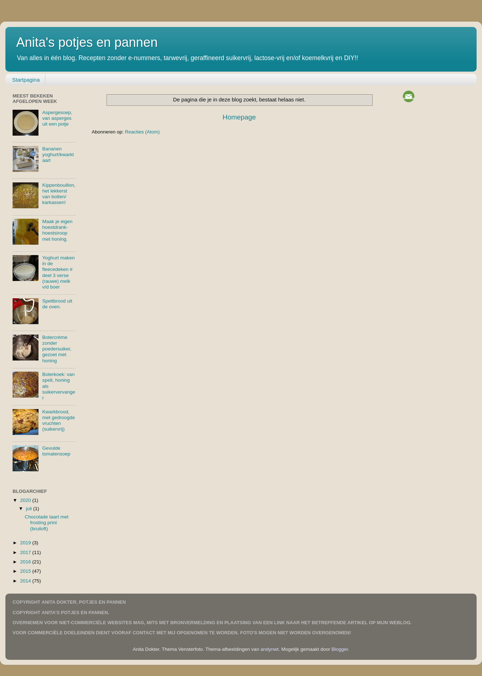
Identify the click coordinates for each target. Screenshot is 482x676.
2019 (26, 542)
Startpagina (26, 80)
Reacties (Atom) (142, 132)
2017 (26, 552)
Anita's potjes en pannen (87, 42)
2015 (26, 571)
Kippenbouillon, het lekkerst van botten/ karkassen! (58, 193)
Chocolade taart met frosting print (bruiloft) (47, 522)
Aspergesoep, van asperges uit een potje (57, 118)
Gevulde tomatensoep (56, 451)
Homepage (239, 117)
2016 (26, 561)
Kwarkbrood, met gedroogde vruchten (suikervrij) (58, 420)
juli (29, 508)
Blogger (340, 649)
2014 (26, 581)
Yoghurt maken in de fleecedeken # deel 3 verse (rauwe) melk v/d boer (58, 272)
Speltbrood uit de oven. (57, 303)
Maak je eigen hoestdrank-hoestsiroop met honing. (57, 230)
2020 (26, 500)
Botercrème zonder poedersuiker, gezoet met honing (56, 349)
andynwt (269, 649)
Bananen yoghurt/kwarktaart (58, 154)
